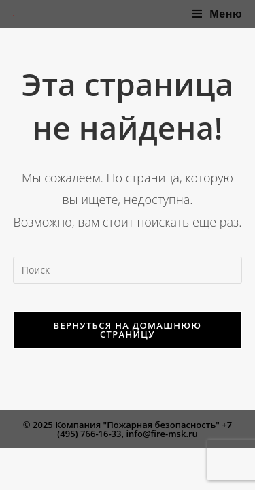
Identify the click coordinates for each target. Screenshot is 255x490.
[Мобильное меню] (217, 14)
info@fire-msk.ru (161, 433)
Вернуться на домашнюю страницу (128, 329)
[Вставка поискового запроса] (128, 270)
